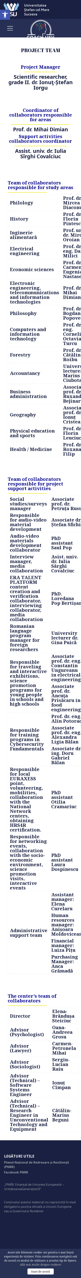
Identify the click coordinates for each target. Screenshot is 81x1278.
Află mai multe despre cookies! (40, 1264)
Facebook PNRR (16, 1172)
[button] (5, 15)
